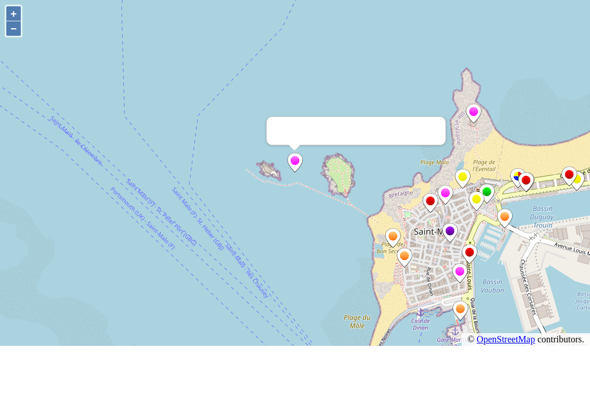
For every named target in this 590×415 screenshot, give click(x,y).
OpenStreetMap (505, 339)
